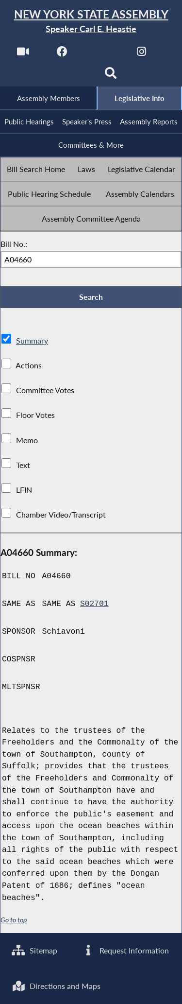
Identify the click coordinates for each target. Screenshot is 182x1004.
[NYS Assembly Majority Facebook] (62, 54)
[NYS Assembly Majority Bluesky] (71, 76)
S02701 (94, 605)
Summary (32, 341)
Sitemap (34, 950)
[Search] (111, 76)
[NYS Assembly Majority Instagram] (141, 54)
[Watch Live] (22, 54)
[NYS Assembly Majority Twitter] (102, 54)
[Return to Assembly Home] (91, 21)
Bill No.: (13, 244)
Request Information (125, 950)
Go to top (13, 921)
